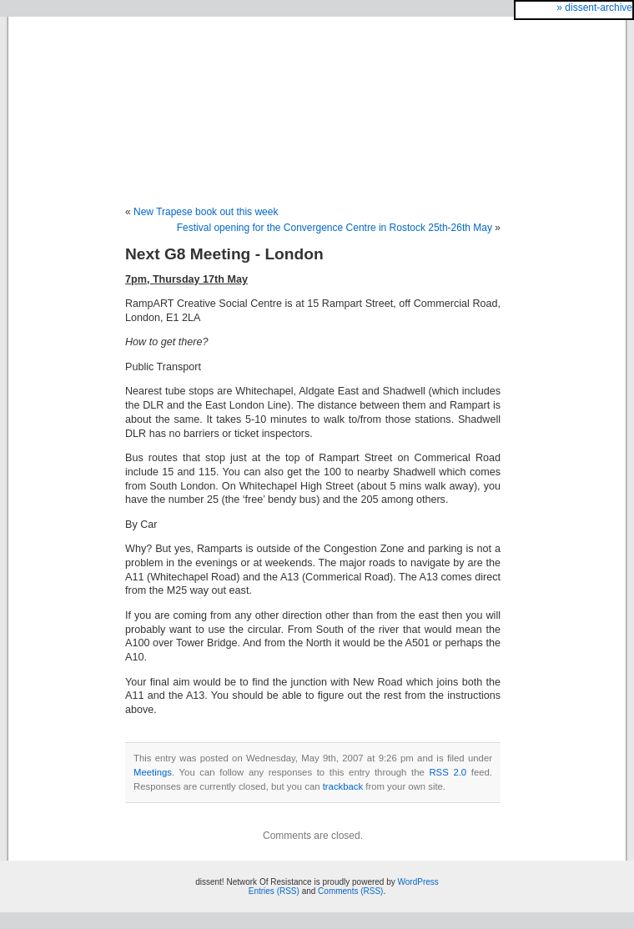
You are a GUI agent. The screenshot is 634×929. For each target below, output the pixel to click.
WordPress (418, 881)
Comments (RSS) (350, 891)
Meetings (152, 772)
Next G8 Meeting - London (224, 254)
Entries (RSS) (274, 891)
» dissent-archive (594, 7)
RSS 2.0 (447, 772)
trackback (343, 786)
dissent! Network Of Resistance (317, 93)
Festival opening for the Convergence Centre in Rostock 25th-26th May (334, 228)
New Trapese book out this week (205, 212)
